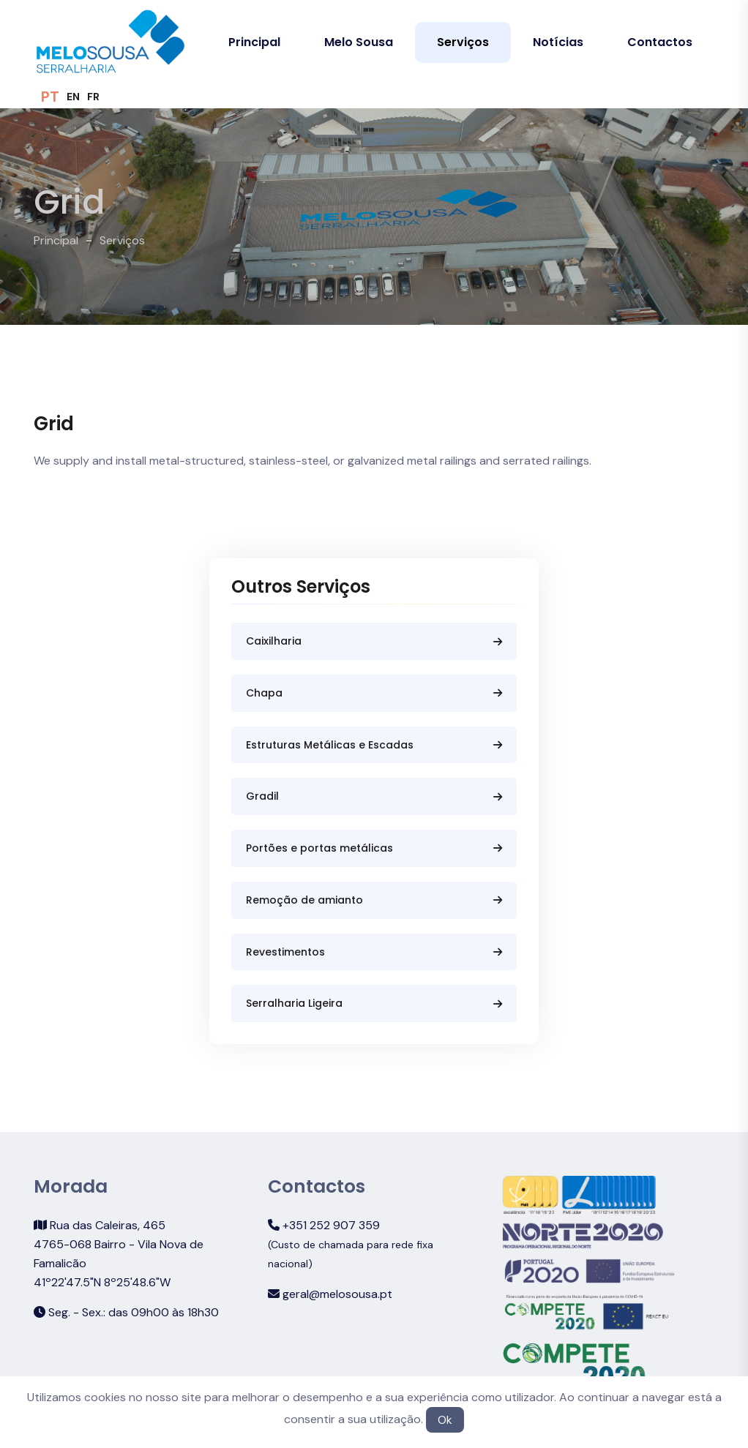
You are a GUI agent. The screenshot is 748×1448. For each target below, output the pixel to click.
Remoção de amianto (374, 900)
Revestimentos (374, 952)
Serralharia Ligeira (374, 1003)
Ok (445, 1420)
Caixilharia (374, 641)
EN (73, 96)
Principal (254, 42)
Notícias (558, 42)
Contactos (659, 42)
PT (50, 96)
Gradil (374, 796)
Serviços (463, 42)
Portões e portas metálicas (374, 848)
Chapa (374, 693)
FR (93, 96)
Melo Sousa (358, 42)
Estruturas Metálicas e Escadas (374, 745)
